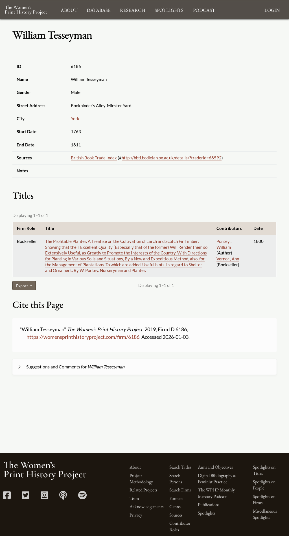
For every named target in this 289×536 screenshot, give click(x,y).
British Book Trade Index (94, 157)
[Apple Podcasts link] (63, 497)
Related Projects (143, 490)
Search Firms (180, 490)
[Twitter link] (25, 497)
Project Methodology (141, 479)
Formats (176, 498)
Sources (175, 515)
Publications (208, 505)
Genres (175, 506)
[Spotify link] (82, 497)
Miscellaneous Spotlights (265, 514)
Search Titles (180, 467)
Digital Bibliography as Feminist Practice (217, 479)
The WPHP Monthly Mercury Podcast (216, 493)
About (135, 467)
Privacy (136, 515)
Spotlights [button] (169, 9)
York (75, 118)
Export (22, 285)
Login (272, 9)
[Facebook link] (7, 497)
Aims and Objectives (215, 467)
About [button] (69, 9)
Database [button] (99, 9)
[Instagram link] (44, 497)
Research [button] (132, 9)
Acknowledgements (146, 506)
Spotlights (206, 513)
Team (134, 498)
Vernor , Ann (227, 258)
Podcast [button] (204, 9)
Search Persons (175, 479)
